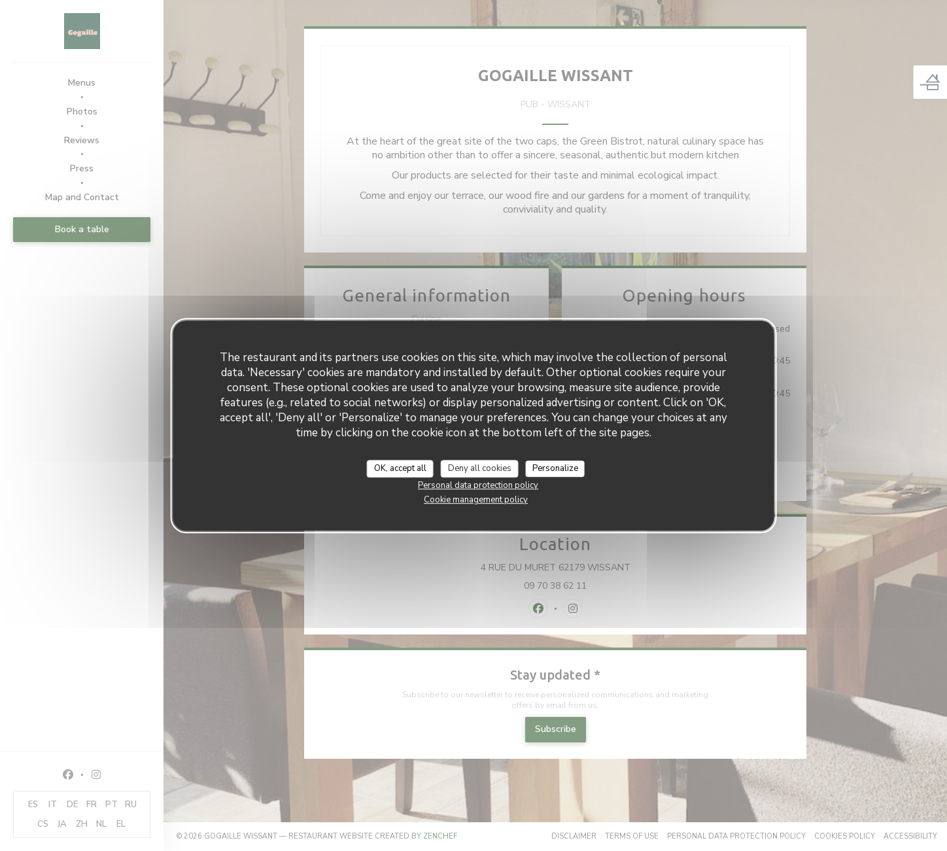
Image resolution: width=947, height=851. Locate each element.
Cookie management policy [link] (476, 500)
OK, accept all (400, 468)
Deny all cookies (479, 468)
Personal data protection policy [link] (478, 485)
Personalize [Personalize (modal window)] (555, 468)
